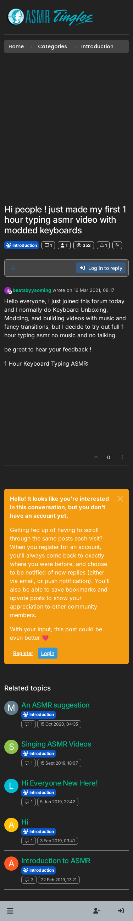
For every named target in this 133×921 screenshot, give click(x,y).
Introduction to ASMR (55, 860)
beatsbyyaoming (32, 290)
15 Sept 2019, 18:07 (59, 763)
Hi (24, 822)
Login (47, 653)
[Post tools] (122, 457)
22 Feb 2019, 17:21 (59, 879)
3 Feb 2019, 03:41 (57, 840)
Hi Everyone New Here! (59, 783)
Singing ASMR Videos (56, 744)
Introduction (21, 245)
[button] (10, 911)
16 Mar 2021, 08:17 (94, 290)
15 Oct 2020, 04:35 (59, 724)
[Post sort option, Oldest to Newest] (13, 267)
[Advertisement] (66, 128)
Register (23, 653)
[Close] (120, 499)
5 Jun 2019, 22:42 (57, 801)
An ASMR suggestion (55, 705)
